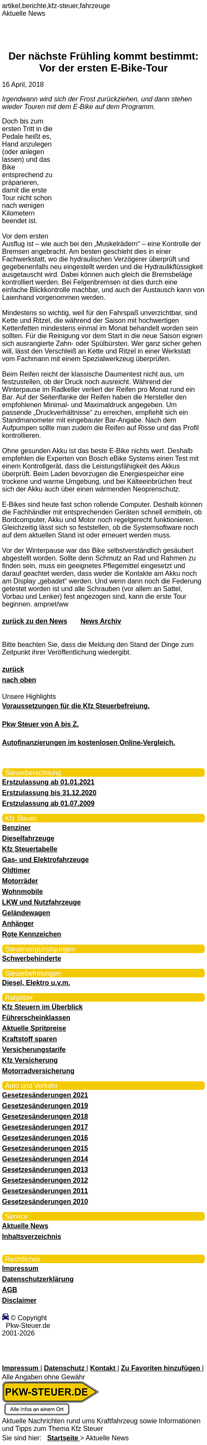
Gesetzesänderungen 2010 (45, 1201)
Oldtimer (16, 870)
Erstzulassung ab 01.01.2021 (48, 782)
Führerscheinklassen (36, 1017)
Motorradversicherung (38, 1070)
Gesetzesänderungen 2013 (45, 1169)
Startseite (63, 1438)
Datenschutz (65, 1368)
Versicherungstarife (34, 1049)
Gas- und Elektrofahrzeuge (45, 859)
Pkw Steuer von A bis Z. (40, 724)
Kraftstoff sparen (29, 1039)
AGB (9, 1289)
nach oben (19, 680)
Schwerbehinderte (31, 958)
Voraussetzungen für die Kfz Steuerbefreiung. (76, 706)
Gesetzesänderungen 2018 (45, 1116)
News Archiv (100, 621)
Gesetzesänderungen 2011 (45, 1191)
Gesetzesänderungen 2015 (45, 1148)
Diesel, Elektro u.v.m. (36, 982)
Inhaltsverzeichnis (31, 1236)
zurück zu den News (34, 621)
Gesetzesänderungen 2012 (45, 1180)
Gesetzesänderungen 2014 (45, 1159)
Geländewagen (26, 912)
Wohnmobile (22, 891)
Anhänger (18, 923)
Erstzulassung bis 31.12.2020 (49, 792)
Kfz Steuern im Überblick (42, 1007)
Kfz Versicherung (30, 1060)
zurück (13, 669)
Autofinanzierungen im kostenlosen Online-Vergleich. (88, 742)
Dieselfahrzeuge (28, 838)
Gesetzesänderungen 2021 (45, 1095)
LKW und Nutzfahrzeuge (41, 902)
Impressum (20, 1268)
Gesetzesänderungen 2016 (45, 1137)
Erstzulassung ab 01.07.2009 (48, 803)
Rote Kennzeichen (31, 934)
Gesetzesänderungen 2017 (45, 1127)
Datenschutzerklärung (38, 1279)
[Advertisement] (118, 172)
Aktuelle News (25, 1226)
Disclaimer (19, 1300)
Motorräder (20, 881)
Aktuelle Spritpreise (34, 1028)
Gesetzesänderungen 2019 (45, 1105)
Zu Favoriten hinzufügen (161, 1368)
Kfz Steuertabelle (30, 849)
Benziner (16, 827)
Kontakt (103, 1368)
